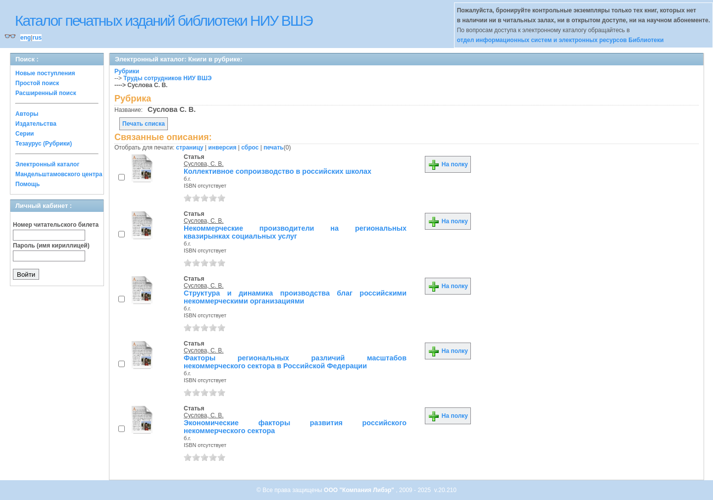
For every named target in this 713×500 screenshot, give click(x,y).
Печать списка (143, 123)
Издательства (35, 123)
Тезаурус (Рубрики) (43, 143)
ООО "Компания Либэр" (360, 490)
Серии (24, 133)
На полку (448, 164)
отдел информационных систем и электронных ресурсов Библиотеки (560, 40)
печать (273, 147)
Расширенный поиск (45, 93)
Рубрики (126, 71)
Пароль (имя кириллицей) (51, 245)
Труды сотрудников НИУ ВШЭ (167, 78)
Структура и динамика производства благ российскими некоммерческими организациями (295, 297)
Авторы (27, 113)
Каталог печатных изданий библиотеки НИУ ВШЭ (163, 20)
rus (37, 37)
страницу (190, 147)
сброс (249, 147)
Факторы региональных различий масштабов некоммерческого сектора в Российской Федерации (295, 362)
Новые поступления (45, 73)
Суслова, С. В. (204, 163)
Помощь (27, 184)
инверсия (222, 147)
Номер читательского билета (56, 224)
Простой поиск (37, 83)
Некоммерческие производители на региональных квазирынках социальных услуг (295, 232)
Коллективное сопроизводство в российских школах (277, 171)
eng (25, 37)
